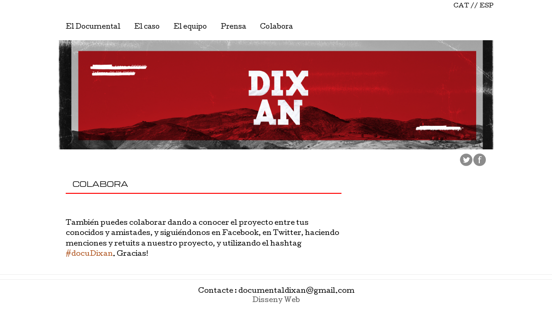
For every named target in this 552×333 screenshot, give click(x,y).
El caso (147, 27)
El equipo (190, 27)
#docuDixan (89, 254)
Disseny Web (276, 300)
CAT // (465, 6)
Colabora (276, 27)
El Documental (93, 27)
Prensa (233, 27)
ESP (486, 6)
